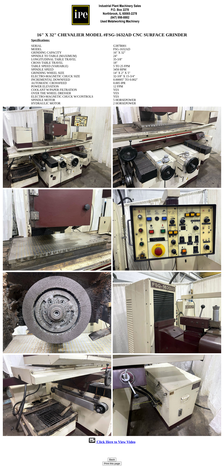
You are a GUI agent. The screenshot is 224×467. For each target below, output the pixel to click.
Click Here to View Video (111, 442)
